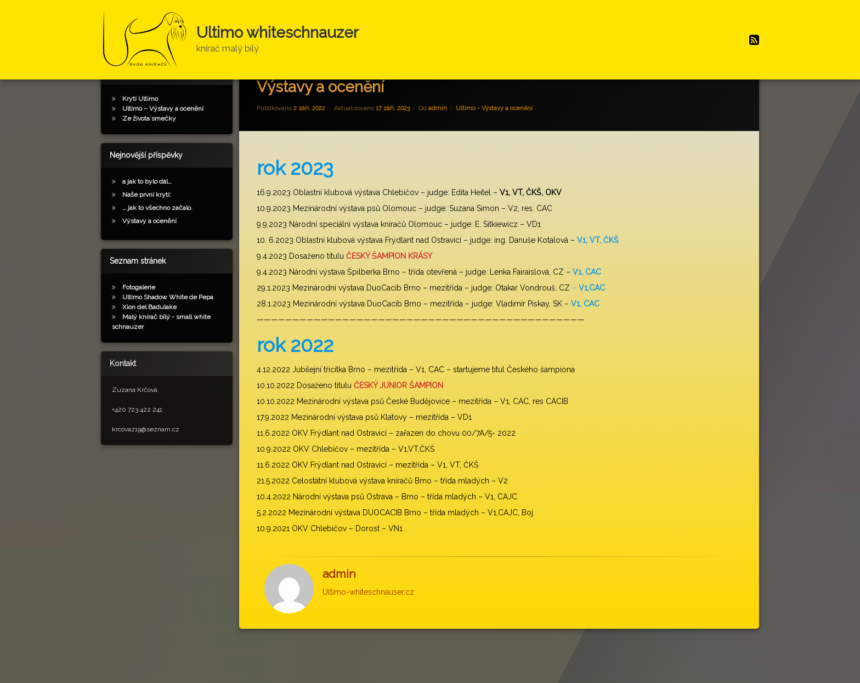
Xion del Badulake (149, 339)
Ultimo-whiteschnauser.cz (368, 624)
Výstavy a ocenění (149, 253)
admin (437, 141)
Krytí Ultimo (140, 131)
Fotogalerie (138, 319)
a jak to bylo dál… (147, 214)
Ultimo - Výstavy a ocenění (494, 141)
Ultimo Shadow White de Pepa (167, 329)
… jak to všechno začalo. (157, 240)
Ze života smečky (149, 151)
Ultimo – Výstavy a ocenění (162, 141)
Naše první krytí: (146, 227)
